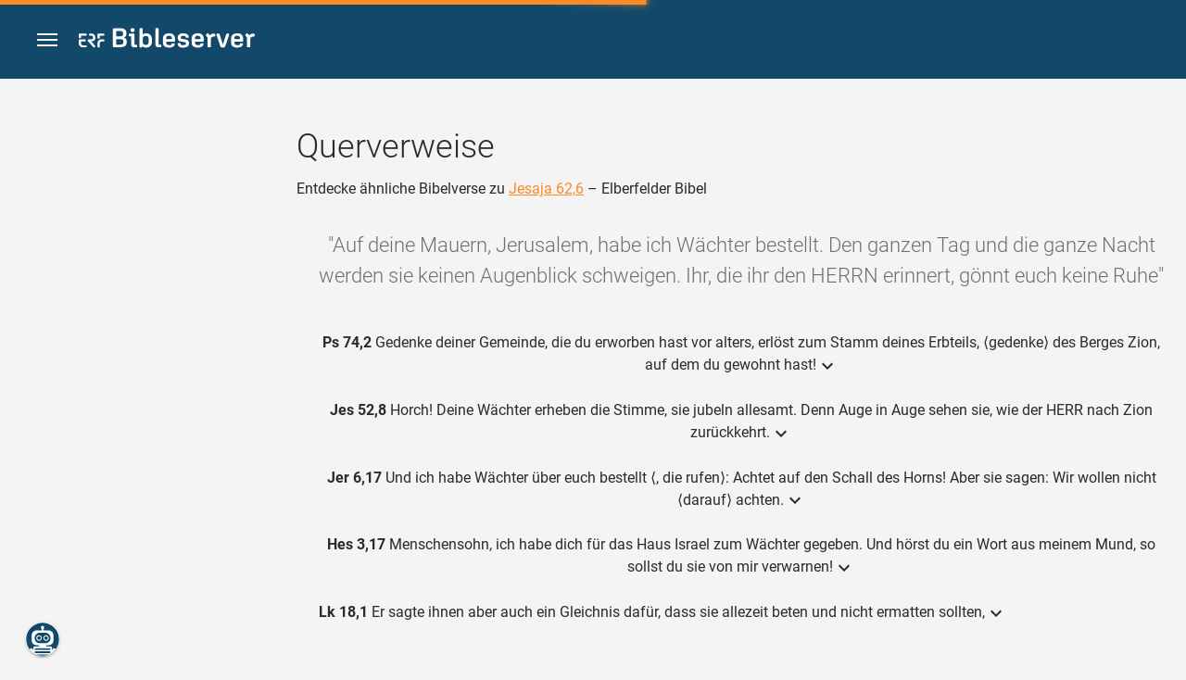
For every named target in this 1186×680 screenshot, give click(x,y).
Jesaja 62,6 (546, 188)
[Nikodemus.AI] (42, 639)
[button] (47, 40)
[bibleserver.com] (167, 41)
